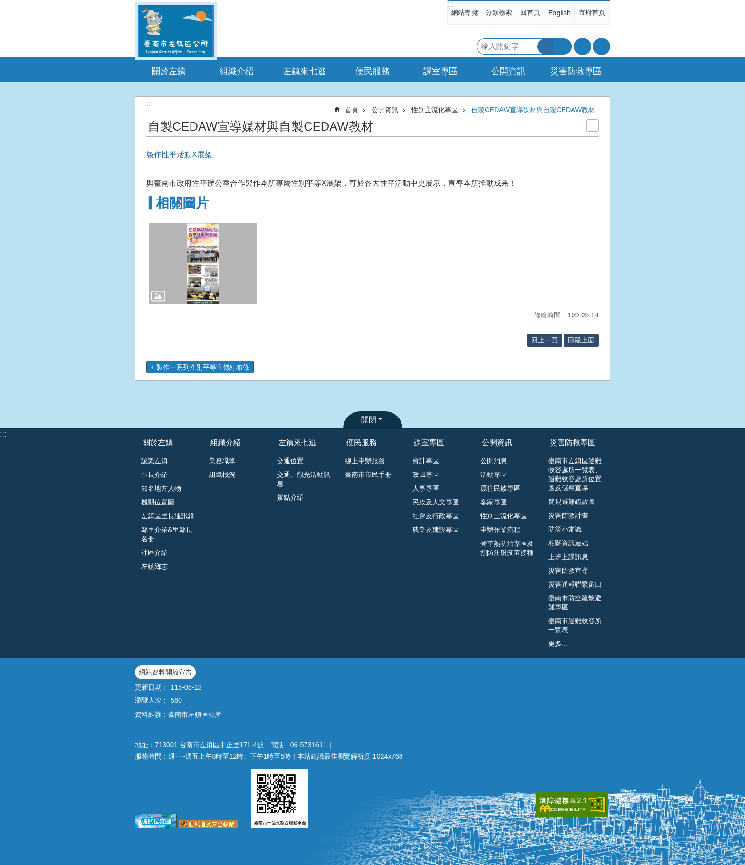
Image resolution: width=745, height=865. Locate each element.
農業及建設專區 (435, 529)
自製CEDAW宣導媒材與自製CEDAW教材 (533, 110)
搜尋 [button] (545, 46)
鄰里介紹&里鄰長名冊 (166, 534)
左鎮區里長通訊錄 (167, 516)
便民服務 (361, 442)
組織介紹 (225, 442)
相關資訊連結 (568, 543)
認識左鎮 (154, 461)
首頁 (351, 110)
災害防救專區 (572, 442)
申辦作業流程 (500, 529)
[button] (203, 263)
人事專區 (425, 488)
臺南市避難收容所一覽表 (575, 625)
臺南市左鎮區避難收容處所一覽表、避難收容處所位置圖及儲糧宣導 (575, 474)
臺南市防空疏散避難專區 (575, 602)
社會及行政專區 (435, 516)
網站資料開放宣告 (165, 672)
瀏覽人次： (151, 700)
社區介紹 (154, 552)
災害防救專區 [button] (576, 71)
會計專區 (425, 461)
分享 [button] (601, 46)
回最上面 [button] (581, 340)
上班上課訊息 (568, 557)
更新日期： (151, 687)
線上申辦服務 (365, 461)
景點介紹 (290, 497)
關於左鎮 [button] (169, 71)
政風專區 (425, 474)
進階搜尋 (563, 46)
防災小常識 (565, 529)
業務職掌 (222, 461)
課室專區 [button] (440, 71)
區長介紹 (154, 474)
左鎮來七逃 (297, 442)
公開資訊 (385, 110)
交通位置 (290, 461)
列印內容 (592, 125)
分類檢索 (499, 12)
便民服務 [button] (372, 71)
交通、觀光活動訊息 (303, 479)
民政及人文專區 (435, 502)
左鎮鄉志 (154, 566)
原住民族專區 (500, 488)
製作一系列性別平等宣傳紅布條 (202, 367)
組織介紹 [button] (237, 71)
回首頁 (530, 12)
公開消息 (493, 461)
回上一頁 (544, 340)
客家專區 (493, 502)
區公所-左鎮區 (176, 31)
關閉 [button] (368, 420)
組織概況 (222, 474)
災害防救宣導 (568, 570)
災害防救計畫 (568, 515)
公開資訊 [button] (508, 71)
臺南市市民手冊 (368, 474)
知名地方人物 (161, 488)
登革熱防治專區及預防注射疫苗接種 (507, 548)
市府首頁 (592, 12)
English (559, 13)
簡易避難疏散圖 (571, 501)
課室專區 (429, 442)
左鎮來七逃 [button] (304, 71)
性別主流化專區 (434, 110)
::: (450, 4)
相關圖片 (182, 203)
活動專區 (493, 474)
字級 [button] (582, 46)
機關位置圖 (157, 502)
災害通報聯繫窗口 (575, 584)
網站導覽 (464, 12)
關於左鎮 (158, 442)
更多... (557, 643)
